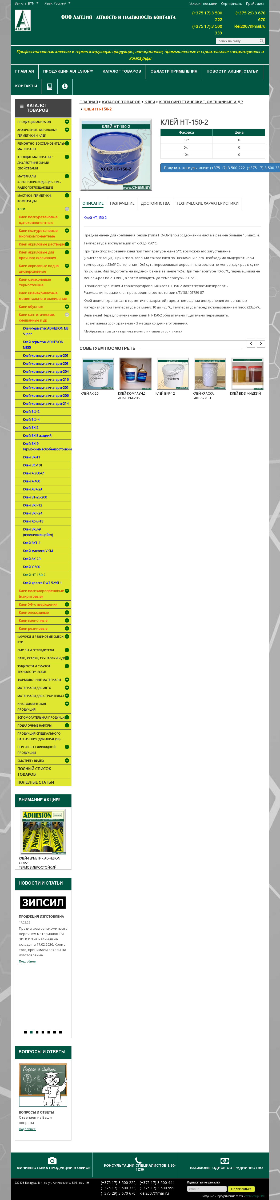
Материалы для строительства (43, 697)
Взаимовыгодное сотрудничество (226, 1168)
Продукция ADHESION (43, 122)
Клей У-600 (31, 567)
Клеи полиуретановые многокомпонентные (38, 233)
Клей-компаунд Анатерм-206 (46, 395)
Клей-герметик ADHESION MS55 (43, 345)
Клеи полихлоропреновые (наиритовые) (41, 593)
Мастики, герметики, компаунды (43, 199)
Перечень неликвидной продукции (43, 751)
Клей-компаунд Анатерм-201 (46, 355)
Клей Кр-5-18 (33, 521)
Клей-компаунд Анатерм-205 (46, 387)
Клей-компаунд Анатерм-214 (46, 403)
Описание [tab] (92, 203)
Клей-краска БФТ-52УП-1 (42, 583)
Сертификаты (231, 3)
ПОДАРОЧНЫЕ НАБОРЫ (40, 726)
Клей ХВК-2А (32, 489)
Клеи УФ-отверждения (38, 604)
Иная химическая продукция (43, 707)
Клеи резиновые (33, 628)
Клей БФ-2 (31, 411)
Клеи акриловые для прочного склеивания (37, 255)
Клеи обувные (31, 306)
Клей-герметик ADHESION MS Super (45, 331)
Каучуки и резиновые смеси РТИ (43, 640)
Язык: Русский (55, 3)
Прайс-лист (255, 3)
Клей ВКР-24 (32, 513)
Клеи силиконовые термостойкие (35, 282)
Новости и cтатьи (41, 884)
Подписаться (241, 1189)
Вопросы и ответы (42, 1052)
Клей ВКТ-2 (31, 543)
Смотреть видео (43, 761)
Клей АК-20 (31, 559)
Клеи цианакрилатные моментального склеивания (43, 296)
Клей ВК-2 (30, 427)
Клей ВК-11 (31, 457)
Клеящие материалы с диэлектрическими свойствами (43, 163)
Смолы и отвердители (43, 650)
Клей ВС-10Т (32, 465)
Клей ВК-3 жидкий (37, 435)
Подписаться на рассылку (203, 1182)
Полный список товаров (34, 771)
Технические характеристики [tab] (207, 203)
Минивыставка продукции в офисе (54, 1168)
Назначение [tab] (122, 203)
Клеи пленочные (33, 620)
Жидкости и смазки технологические (43, 670)
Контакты (26, 86)
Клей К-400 (31, 481)
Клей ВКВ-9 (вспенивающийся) (38, 532)
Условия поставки (203, 3)
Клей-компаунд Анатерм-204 (46, 371)
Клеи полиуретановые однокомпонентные (38, 220)
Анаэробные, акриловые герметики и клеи (43, 133)
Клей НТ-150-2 (34, 575)
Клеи (43, 209)
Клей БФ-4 (31, 419)
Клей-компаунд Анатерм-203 (46, 363)
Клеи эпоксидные (34, 612)
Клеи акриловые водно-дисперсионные (39, 268)
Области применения (173, 72)
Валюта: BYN (24, 3)
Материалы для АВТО (43, 688)
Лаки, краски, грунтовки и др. (43, 659)
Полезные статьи (35, 782)
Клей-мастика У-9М (38, 551)
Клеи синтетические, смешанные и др (37, 317)
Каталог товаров (122, 72)
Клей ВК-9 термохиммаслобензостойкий (47, 446)
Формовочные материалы (43, 680)
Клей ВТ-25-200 (35, 497)
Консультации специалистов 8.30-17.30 (140, 1167)
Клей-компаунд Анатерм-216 (46, 379)
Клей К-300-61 (34, 473)
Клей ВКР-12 (32, 505)
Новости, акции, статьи (232, 72)
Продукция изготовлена (41, 916)
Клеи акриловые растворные (44, 244)
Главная (24, 72)
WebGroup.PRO (255, 1196)
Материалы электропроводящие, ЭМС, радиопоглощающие (43, 182)
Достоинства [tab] (155, 203)
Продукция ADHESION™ (68, 72)
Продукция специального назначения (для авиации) (39, 736)
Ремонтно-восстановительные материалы (43, 147)
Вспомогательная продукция (43, 718)
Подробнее (27, 961)
